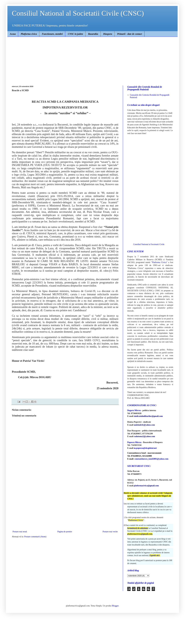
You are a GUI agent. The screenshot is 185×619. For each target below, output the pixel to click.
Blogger (115, 606)
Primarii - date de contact (129, 34)
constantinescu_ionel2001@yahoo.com (151, 459)
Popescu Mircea (134, 442)
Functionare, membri (52, 34)
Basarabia (93, 34)
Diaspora (107, 34)
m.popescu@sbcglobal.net (145, 448)
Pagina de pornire (64, 531)
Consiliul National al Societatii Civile (148, 244)
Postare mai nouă (20, 531)
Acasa (13, 34)
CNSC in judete (75, 34)
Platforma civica (29, 34)
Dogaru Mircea (134, 410)
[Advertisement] (92, 59)
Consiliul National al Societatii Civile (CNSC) (78, 13)
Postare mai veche (110, 531)
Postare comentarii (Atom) (35, 537)
